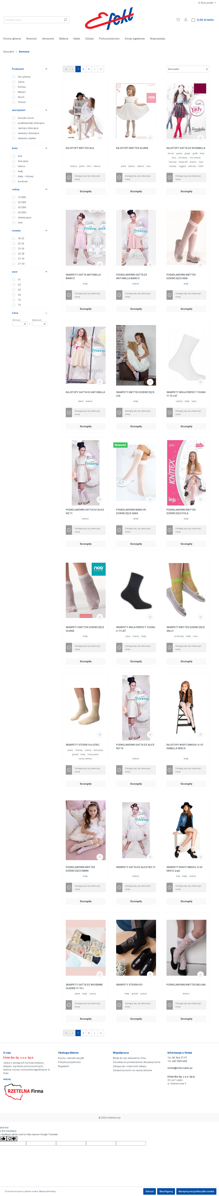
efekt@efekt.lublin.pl (179, 1068)
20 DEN (22, 202)
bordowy (23, 181)
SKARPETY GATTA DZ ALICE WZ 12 (135, 867)
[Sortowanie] (188, 69)
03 (19, 289)
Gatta (21, 81)
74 (19, 299)
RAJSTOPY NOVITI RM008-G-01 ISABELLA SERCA (184, 746)
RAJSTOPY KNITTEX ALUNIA (132, 148)
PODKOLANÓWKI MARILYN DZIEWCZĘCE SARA (131, 511)
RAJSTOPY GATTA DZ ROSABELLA (185, 148)
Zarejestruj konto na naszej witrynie (132, 1070)
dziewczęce (24, 217)
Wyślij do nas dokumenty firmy (129, 1058)
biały (20, 171)
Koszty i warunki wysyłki (71, 1058)
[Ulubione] (178, 20)
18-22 (21, 238)
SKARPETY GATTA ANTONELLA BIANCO (83, 276)
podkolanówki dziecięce (31, 123)
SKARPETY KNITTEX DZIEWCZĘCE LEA (135, 394)
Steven (22, 102)
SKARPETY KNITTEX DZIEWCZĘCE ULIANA (85, 629)
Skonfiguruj (166, 1191)
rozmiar (30, 230)
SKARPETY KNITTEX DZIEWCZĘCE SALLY (185, 629)
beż (20, 156)
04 (19, 294)
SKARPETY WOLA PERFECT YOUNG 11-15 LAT (186, 394)
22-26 (21, 243)
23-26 (21, 248)
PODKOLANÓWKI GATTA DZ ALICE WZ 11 (85, 511)
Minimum (20, 322)
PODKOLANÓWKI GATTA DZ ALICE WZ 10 (135, 746)
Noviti (21, 97)
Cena (30, 313)
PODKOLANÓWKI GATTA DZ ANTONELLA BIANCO (131, 276)
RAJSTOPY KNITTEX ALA (80, 148)
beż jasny (23, 161)
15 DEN (22, 197)
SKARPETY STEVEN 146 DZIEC (83, 744)
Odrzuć (149, 1191)
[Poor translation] (12, 1138)
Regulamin (63, 1066)
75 (19, 304)
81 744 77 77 (179, 1057)
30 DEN (22, 207)
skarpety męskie (27, 138)
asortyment (30, 110)
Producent (30, 68)
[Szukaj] (65, 20)
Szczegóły (86, 191)
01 (19, 279)
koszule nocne (26, 118)
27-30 (21, 263)
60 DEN (22, 212)
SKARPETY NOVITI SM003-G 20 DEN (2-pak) (184, 869)
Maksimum (39, 322)
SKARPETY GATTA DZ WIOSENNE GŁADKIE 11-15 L (84, 986)
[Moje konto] (186, 20)
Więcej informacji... (48, 1191)
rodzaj (30, 189)
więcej (7, 1079)
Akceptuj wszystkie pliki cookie (196, 1191)
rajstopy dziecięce (28, 128)
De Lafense (24, 76)
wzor (30, 271)
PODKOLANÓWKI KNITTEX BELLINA (186, 984)
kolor (30, 148)
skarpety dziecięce (28, 133)
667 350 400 (179, 1061)
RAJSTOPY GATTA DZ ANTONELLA (85, 392)
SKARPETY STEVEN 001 (129, 984)
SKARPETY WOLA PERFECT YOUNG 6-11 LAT (135, 629)
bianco (21, 166)
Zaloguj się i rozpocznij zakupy (129, 1066)
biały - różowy (26, 176)
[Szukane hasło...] (33, 20)
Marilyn (22, 92)
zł (206, 2)
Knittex (22, 86)
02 (19, 284)
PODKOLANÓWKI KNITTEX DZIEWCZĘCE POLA (181, 511)
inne (20, 222)
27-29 (21, 258)
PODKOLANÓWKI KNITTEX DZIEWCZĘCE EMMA (80, 869)
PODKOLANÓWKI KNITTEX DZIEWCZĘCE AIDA (181, 276)
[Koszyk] (203, 20)
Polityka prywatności (69, 1062)
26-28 (21, 253)
